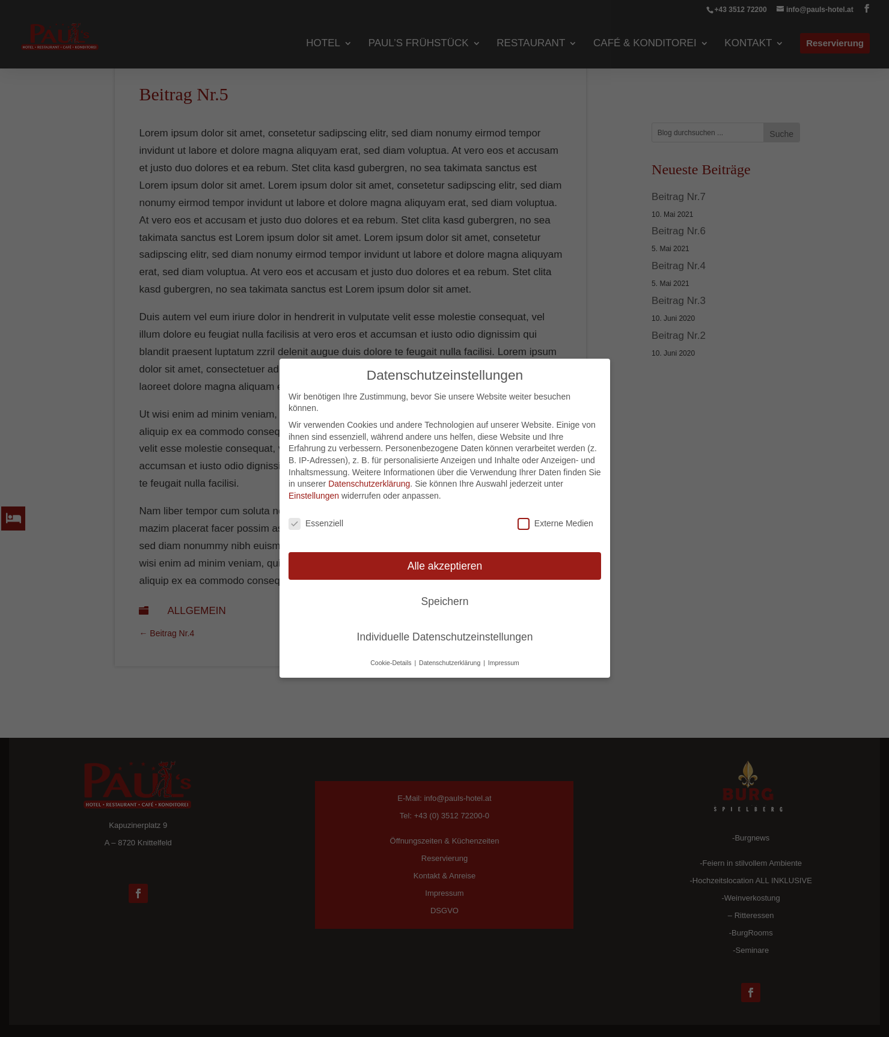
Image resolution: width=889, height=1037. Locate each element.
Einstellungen (314, 495)
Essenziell (316, 523)
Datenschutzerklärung (369, 484)
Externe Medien (555, 523)
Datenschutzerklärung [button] (450, 663)
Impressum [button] (503, 663)
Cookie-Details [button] (391, 663)
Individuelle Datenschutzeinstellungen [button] (444, 637)
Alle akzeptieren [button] (444, 566)
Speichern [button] (444, 601)
